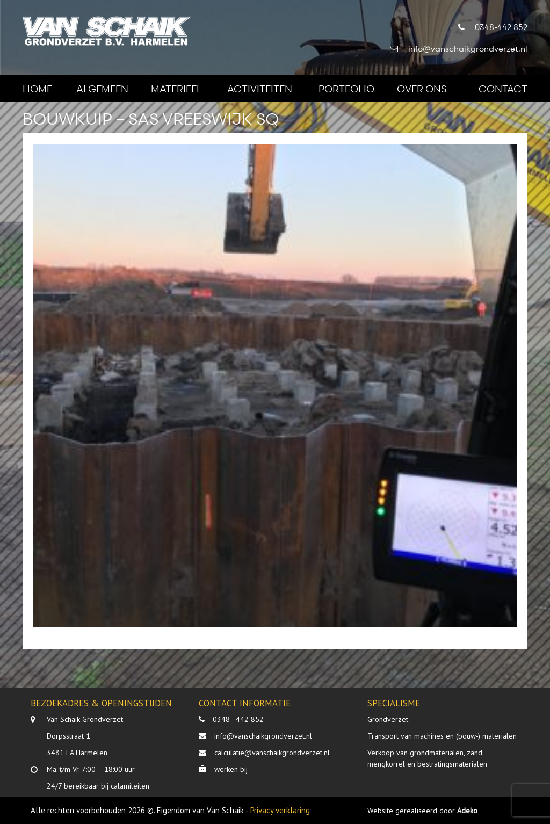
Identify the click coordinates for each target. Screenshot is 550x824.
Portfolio (346, 88)
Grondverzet (387, 719)
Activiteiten (259, 88)
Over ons (421, 88)
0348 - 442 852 (238, 719)
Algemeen (102, 88)
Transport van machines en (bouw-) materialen (442, 736)
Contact (503, 88)
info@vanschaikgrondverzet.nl (263, 736)
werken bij (231, 769)
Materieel (176, 88)
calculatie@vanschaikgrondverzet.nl (272, 752)
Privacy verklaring (280, 810)
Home (37, 88)
